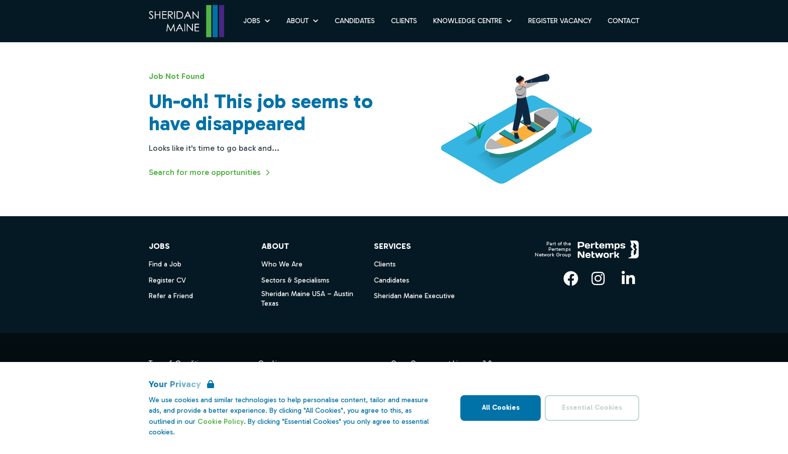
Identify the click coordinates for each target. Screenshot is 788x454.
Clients (385, 264)
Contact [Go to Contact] (623, 21)
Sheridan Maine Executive (414, 296)
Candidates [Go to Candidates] (355, 21)
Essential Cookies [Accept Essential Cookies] (592, 407)
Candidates (391, 280)
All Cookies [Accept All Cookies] (501, 407)
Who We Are (282, 264)
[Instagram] (598, 278)
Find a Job (165, 264)
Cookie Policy (221, 421)
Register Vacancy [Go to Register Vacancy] (560, 21)
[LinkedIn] (628, 278)
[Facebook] (571, 278)
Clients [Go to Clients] (404, 21)
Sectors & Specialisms (295, 280)
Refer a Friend (171, 296)
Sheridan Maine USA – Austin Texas (307, 299)
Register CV (167, 280)
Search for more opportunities (211, 172)
